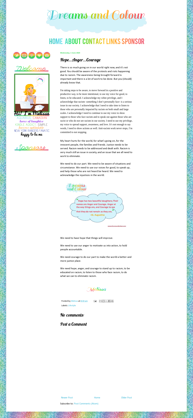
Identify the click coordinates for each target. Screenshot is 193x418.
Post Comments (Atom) (86, 404)
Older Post (126, 398)
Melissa (74, 301)
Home (97, 398)
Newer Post (67, 398)
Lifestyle (72, 305)
